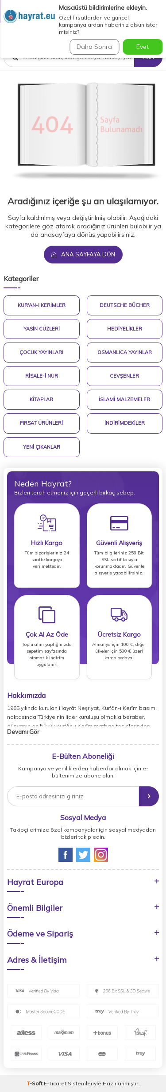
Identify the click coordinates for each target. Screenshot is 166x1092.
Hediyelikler (124, 329)
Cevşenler (124, 376)
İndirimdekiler (124, 423)
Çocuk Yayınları (41, 352)
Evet (142, 47)
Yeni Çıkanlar (41, 447)
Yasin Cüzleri (41, 329)
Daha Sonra (94, 47)
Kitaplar (41, 399)
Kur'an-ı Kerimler (42, 305)
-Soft (35, 1083)
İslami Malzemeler (124, 399)
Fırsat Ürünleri (41, 423)
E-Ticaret (55, 1083)
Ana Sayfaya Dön (83, 254)
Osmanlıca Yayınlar (124, 352)
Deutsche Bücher (125, 305)
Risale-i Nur (41, 376)
